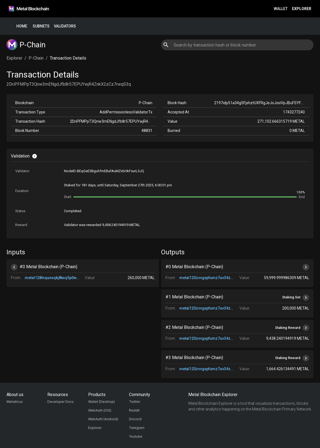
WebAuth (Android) (103, 419)
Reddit (134, 410)
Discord (135, 419)
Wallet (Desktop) (101, 402)
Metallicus (15, 402)
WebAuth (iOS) (99, 410)
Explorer (301, 9)
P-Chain (36, 58)
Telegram (136, 428)
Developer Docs (60, 402)
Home (21, 26)
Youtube (135, 436)
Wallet (281, 9)
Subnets (41, 26)
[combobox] (237, 45)
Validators (65, 26)
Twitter (134, 402)
